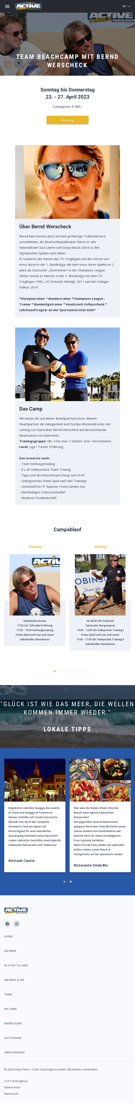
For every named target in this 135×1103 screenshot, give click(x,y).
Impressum (11, 1093)
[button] (55, 671)
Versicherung (14, 1052)
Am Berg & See (14, 980)
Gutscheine (13, 1038)
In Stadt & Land (16, 965)
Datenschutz (12, 1087)
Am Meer (10, 951)
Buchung (67, 120)
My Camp (10, 1009)
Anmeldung (13, 1023)
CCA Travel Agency (16, 1081)
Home (8, 936)
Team (8, 994)
